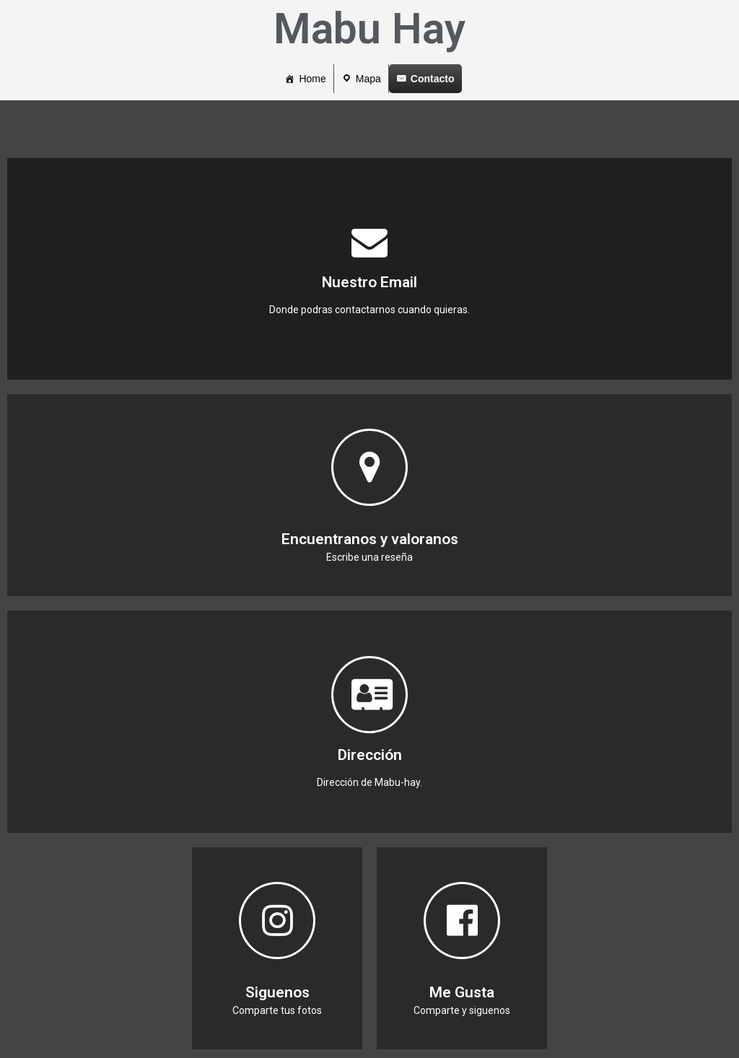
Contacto (433, 78)
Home (312, 78)
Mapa (368, 78)
